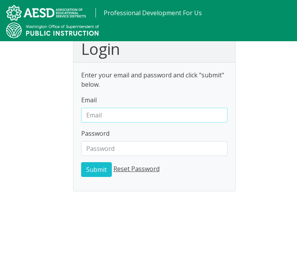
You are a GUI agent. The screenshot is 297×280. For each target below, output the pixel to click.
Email (89, 100)
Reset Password (136, 168)
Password (95, 133)
